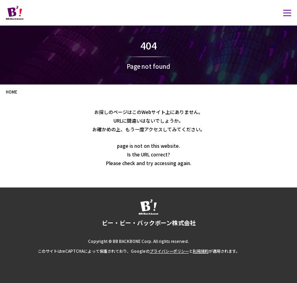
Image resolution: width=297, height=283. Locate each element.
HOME (11, 92)
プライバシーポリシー (169, 251)
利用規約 (201, 251)
